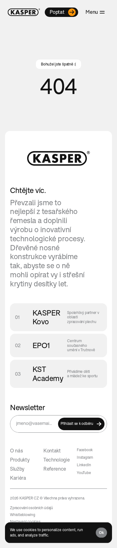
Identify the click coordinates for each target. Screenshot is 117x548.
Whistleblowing (22, 514)
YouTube (84, 472)
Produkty (19, 460)
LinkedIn (84, 464)
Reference (54, 469)
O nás (16, 450)
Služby (17, 469)
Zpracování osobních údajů (31, 507)
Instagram (85, 457)
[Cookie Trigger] (25, 522)
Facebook (85, 449)
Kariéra (18, 478)
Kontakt (52, 450)
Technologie (56, 460)
